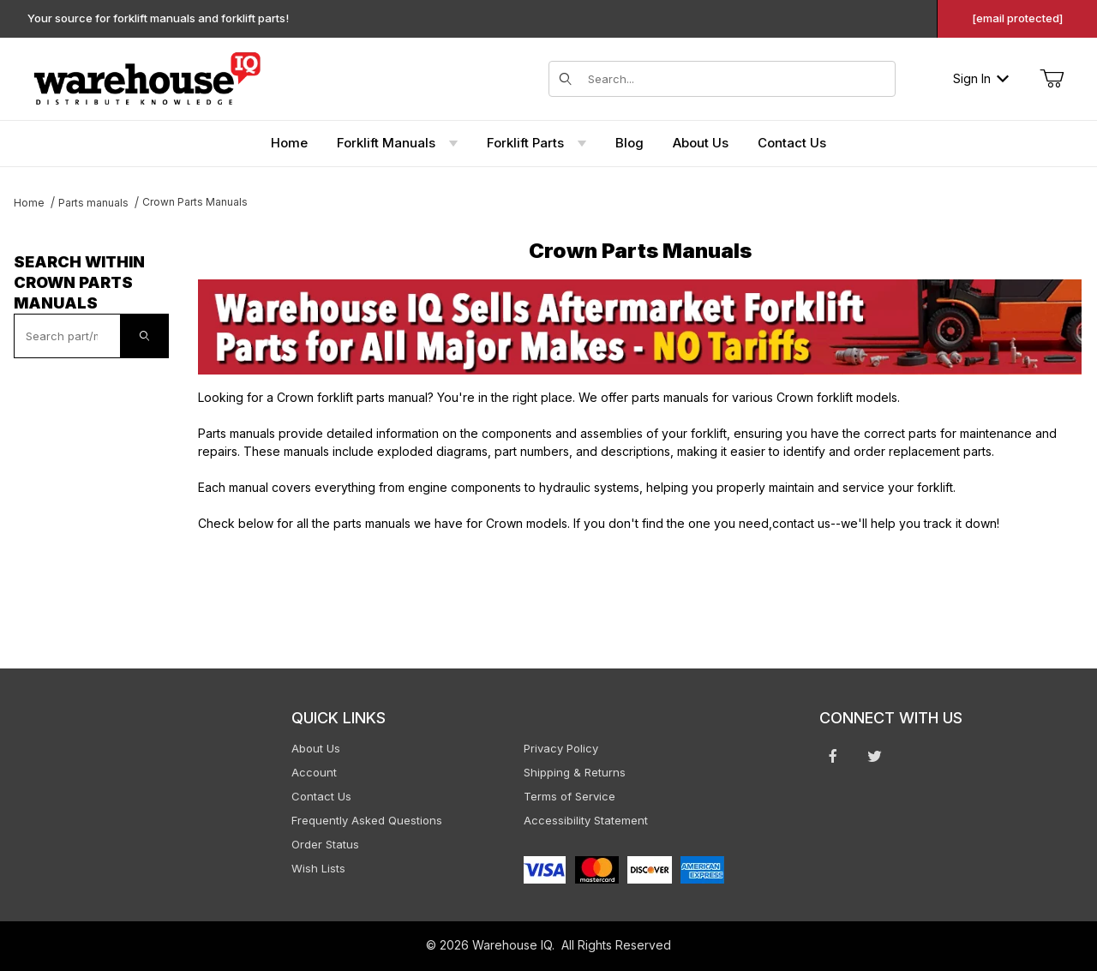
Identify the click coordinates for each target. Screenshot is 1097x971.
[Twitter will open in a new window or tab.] (874, 756)
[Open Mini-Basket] (1052, 79)
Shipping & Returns (575, 772)
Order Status (325, 844)
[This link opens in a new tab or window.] (640, 327)
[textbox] (67, 336)
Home (29, 202)
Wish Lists (318, 868)
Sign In (981, 78)
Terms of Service (569, 796)
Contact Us (321, 796)
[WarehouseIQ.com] (146, 76)
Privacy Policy (561, 748)
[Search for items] (736, 79)
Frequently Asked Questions (366, 820)
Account (314, 772)
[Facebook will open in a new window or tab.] (833, 756)
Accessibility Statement (586, 820)
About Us (315, 748)
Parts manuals (93, 202)
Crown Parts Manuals (195, 201)
